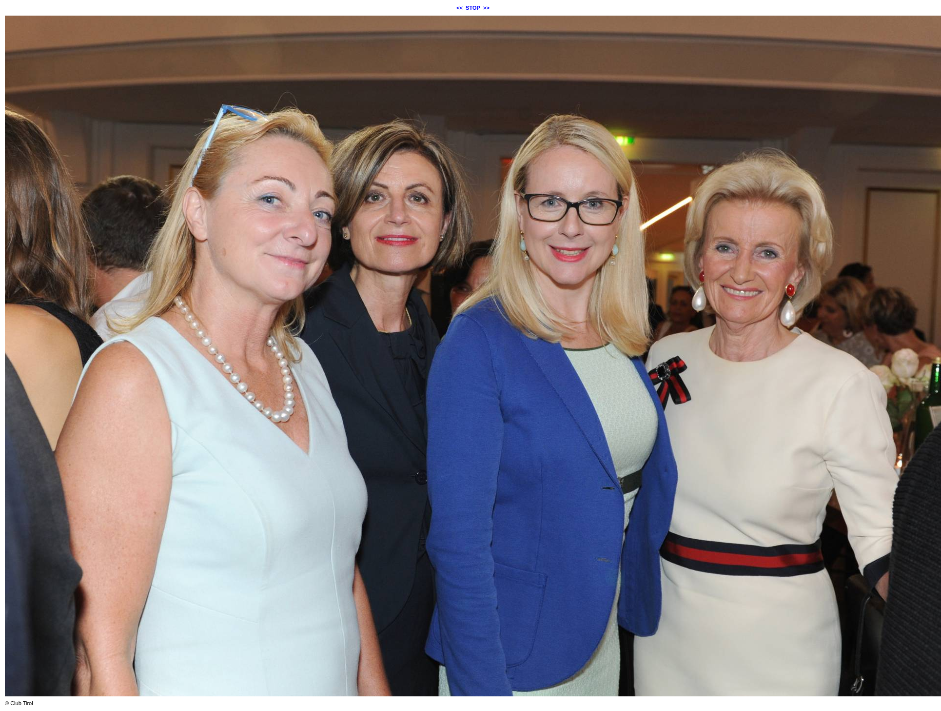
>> (486, 8)
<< (459, 8)
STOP (473, 8)
